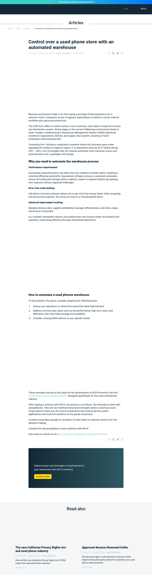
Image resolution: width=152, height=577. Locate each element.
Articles (28, 29)
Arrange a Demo (43, 476)
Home (10, 29)
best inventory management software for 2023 (82, 434)
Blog (18, 29)
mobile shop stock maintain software (48, 395)
